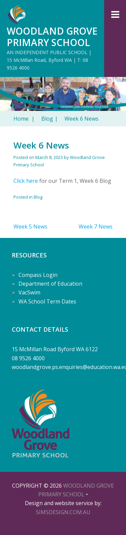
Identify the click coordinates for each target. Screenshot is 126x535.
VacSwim (29, 292)
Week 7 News (96, 226)
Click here (25, 180)
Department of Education (50, 283)
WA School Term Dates (47, 301)
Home (24, 118)
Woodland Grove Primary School (52, 37)
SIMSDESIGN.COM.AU (63, 512)
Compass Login (37, 275)
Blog (49, 118)
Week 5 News (30, 226)
